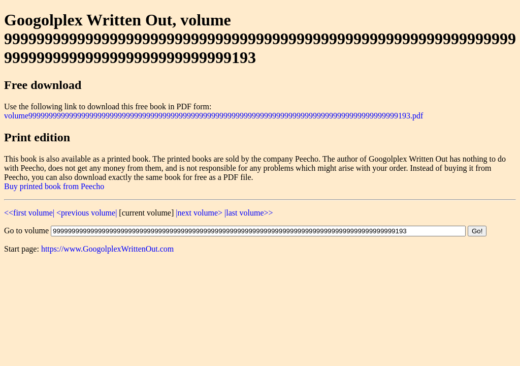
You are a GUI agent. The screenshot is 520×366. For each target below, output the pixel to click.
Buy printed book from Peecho (54, 186)
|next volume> (199, 212)
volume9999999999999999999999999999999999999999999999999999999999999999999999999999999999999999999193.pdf (213, 115)
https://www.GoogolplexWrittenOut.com (107, 249)
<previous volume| (86, 212)
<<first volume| (29, 212)
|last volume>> (248, 212)
